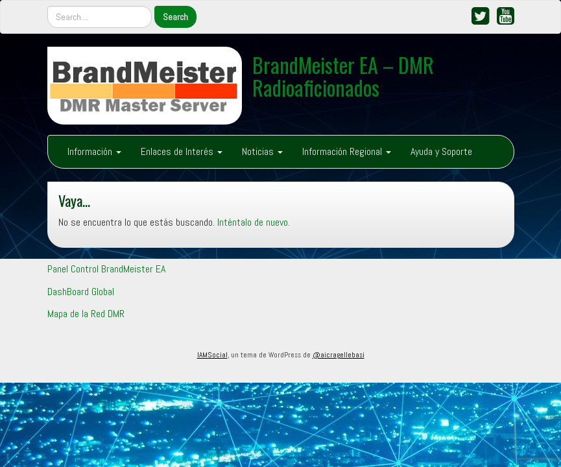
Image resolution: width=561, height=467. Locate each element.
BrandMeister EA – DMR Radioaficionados (343, 75)
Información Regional (346, 151)
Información (94, 151)
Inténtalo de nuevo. (253, 222)
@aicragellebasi (338, 354)
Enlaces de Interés (181, 151)
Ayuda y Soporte (441, 151)
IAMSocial (212, 354)
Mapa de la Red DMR (86, 313)
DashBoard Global (80, 291)
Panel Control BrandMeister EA (106, 269)
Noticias (262, 151)
